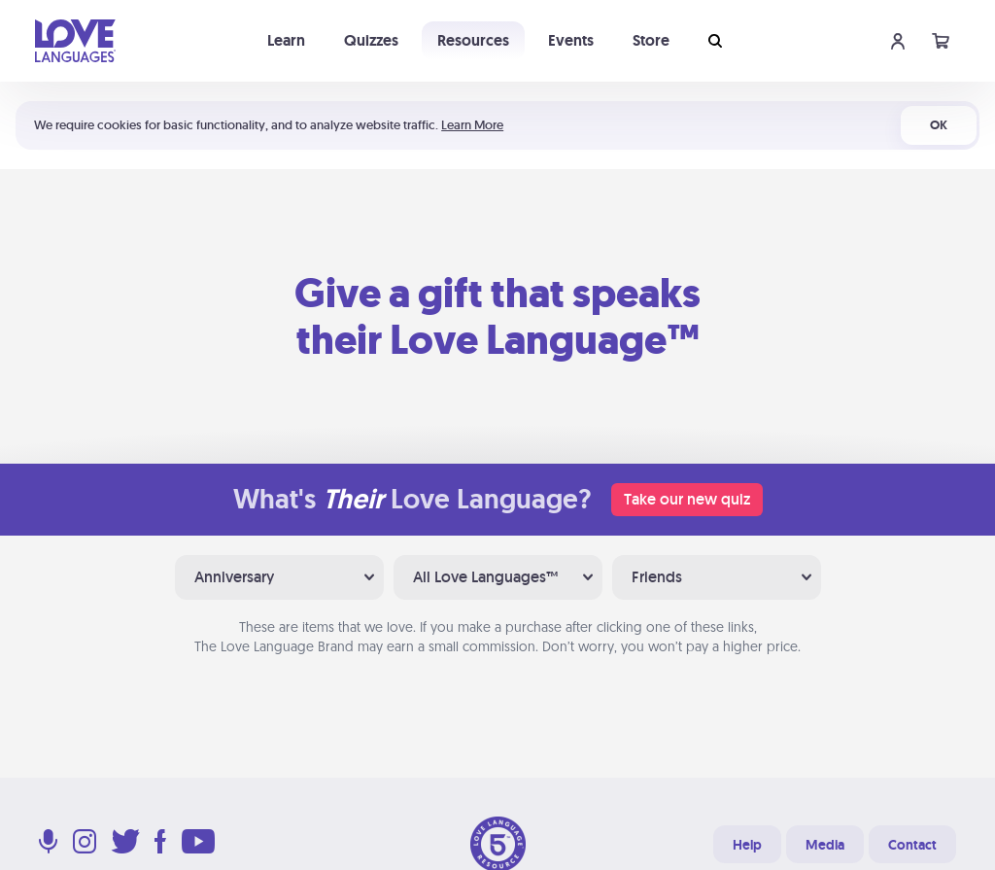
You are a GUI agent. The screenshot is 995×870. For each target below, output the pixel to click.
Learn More (472, 125)
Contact (912, 844)
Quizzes (371, 40)
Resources (473, 40)
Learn (286, 40)
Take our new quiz (687, 499)
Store (651, 40)
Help (747, 844)
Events (571, 40)
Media (825, 844)
